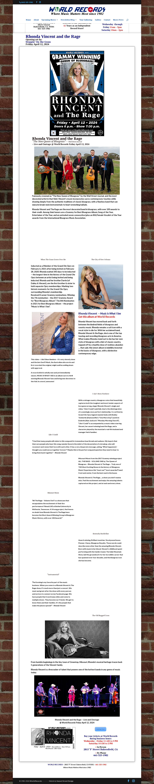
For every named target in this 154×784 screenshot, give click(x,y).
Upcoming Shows (49, 20)
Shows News (118, 20)
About (36, 20)
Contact (107, 20)
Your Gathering (85, 20)
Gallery (98, 20)
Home (28, 20)
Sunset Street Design (65, 781)
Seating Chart (100, 729)
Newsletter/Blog (68, 20)
